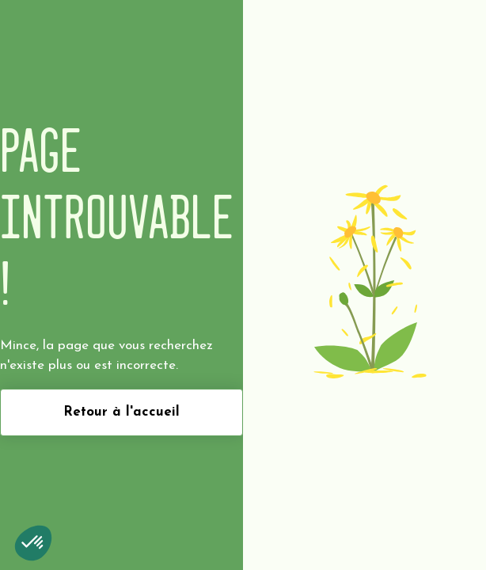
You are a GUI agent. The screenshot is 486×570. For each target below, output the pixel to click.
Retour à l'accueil (121, 412)
